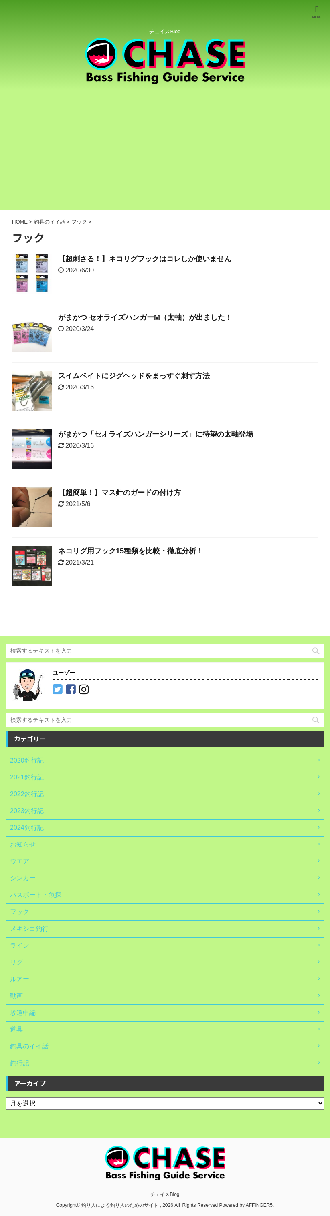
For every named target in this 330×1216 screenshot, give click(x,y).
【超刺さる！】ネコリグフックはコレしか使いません (144, 259)
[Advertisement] (165, 150)
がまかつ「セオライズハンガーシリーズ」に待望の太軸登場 (155, 434)
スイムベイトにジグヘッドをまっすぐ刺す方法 (134, 376)
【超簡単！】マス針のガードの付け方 (119, 493)
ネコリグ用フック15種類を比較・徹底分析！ (130, 551)
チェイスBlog (164, 1194)
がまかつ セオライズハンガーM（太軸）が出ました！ (145, 317)
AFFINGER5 (259, 1205)
